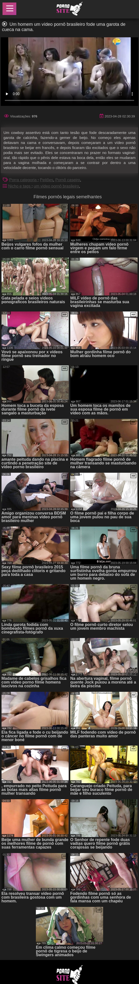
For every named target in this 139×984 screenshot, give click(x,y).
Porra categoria (23, 180)
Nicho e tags (20, 186)
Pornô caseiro (67, 180)
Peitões (46, 180)
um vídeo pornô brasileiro (56, 186)
